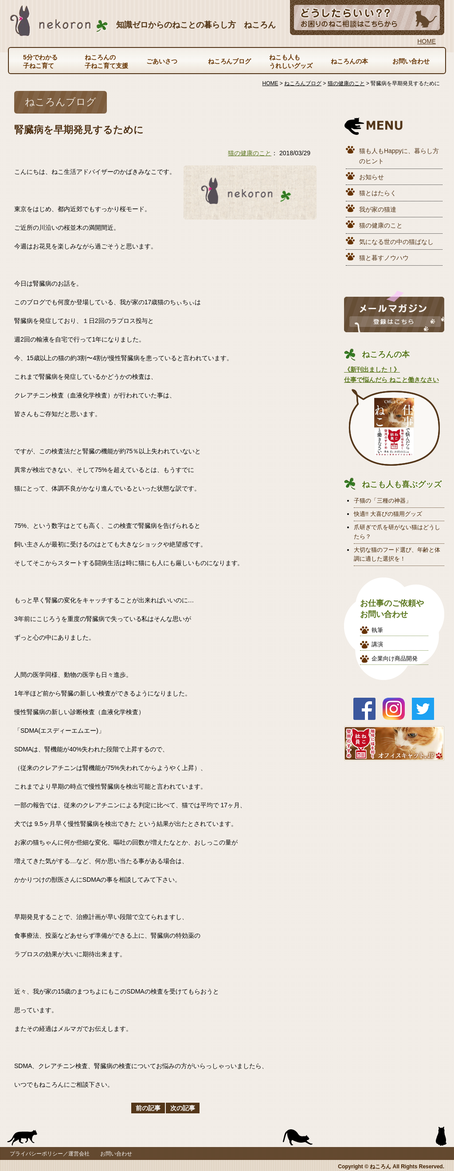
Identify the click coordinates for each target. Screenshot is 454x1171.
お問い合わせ (411, 61)
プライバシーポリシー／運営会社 (50, 1154)
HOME (426, 41)
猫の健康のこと (249, 153)
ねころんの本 (349, 61)
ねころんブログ (229, 61)
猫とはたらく (377, 192)
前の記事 (148, 1108)
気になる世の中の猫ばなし (396, 241)
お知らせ (371, 177)
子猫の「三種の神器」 (382, 500)
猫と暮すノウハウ (384, 257)
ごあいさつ (161, 61)
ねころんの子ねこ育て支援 (106, 61)
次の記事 (182, 1108)
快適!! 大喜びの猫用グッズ (388, 514)
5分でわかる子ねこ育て (40, 61)
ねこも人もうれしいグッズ (291, 61)
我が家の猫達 (377, 209)
